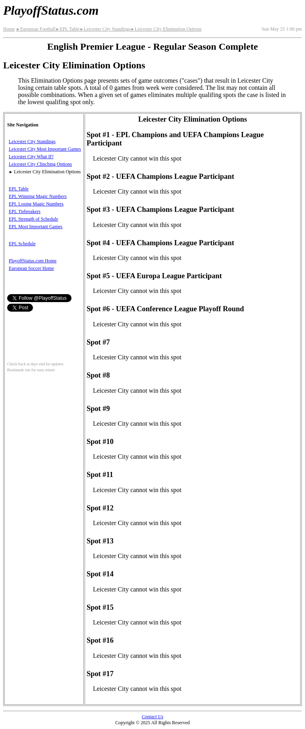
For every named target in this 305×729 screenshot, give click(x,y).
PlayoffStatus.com (50, 10)
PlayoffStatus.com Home (32, 261)
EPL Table (68, 29)
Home (9, 29)
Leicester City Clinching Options (40, 164)
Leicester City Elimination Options (166, 29)
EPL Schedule (22, 243)
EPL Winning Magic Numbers (38, 196)
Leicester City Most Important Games (45, 149)
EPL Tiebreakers (25, 211)
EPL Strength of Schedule (33, 219)
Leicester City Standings (104, 29)
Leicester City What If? (31, 156)
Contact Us (152, 716)
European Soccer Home (31, 268)
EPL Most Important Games (35, 226)
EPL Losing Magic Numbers (36, 204)
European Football (35, 29)
